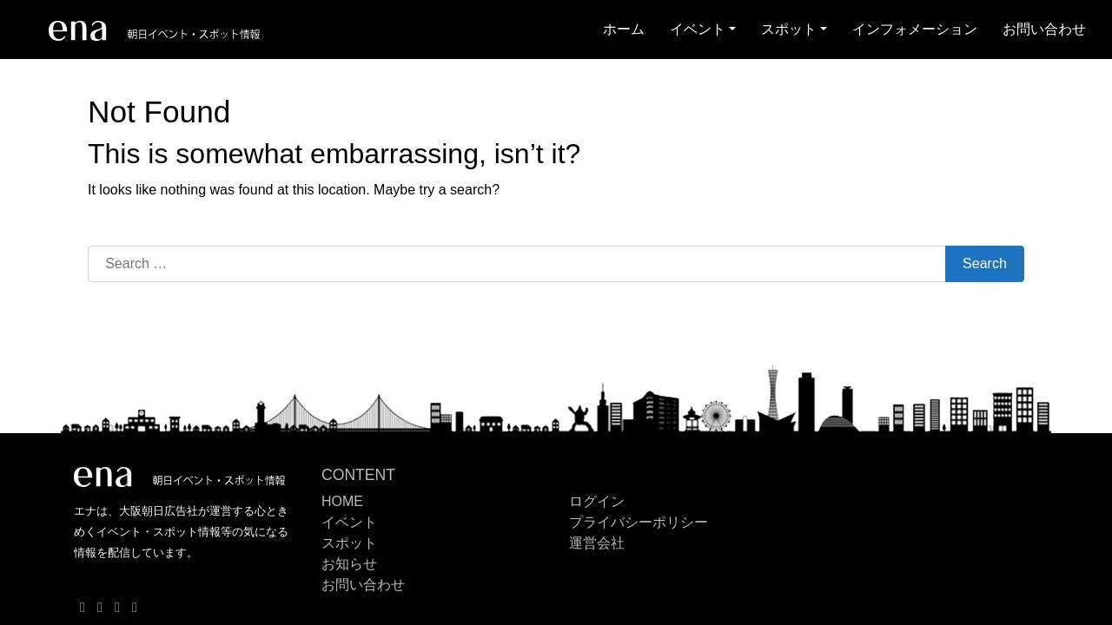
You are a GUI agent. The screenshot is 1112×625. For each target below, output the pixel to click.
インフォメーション (914, 29)
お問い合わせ (1044, 29)
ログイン (597, 501)
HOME (342, 501)
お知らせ (349, 563)
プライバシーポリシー (638, 522)
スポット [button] (789, 29)
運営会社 (597, 543)
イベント (349, 522)
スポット (349, 543)
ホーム (624, 29)
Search (985, 263)
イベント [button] (697, 29)
